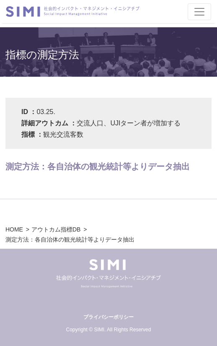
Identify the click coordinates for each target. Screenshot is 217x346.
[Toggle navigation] (199, 11)
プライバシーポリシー (108, 317)
